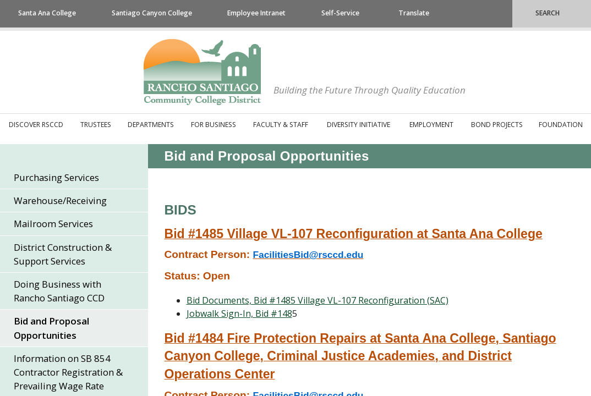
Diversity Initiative (358, 124)
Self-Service (340, 13)
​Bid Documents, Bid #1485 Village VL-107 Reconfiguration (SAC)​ (317, 300)
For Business (213, 124)
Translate (413, 13)
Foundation (561, 124)
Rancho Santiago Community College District (202, 72)
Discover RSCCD (36, 124)
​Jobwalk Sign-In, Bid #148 (239, 313)
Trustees (95, 124)
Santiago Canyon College (152, 13)
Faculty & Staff (280, 124)
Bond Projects (497, 124)
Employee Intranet (256, 13)
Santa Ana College (47, 13)
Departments (151, 124)
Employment (431, 124)
